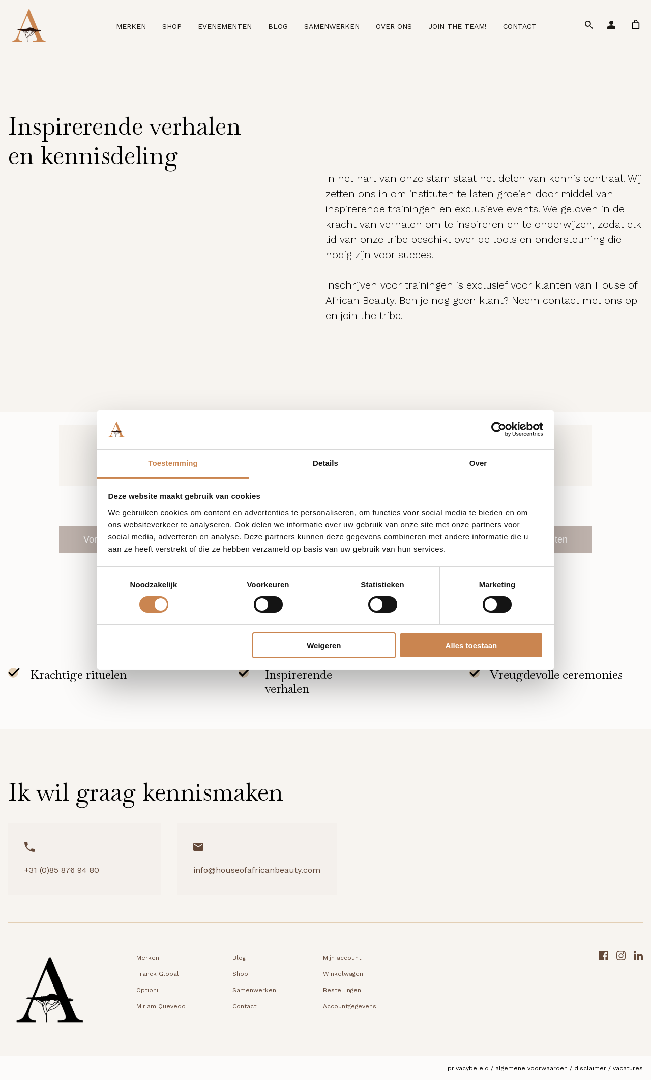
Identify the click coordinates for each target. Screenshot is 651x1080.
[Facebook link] (603, 993)
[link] (636, 24)
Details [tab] (325, 463)
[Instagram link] (621, 993)
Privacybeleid (468, 1068)
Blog (278, 26)
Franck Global (157, 973)
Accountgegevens (349, 1006)
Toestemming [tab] (173, 463)
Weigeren (324, 645)
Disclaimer (590, 1068)
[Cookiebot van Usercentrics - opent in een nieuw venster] (498, 429)
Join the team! (457, 26)
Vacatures (628, 1068)
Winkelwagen (343, 973)
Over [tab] (478, 463)
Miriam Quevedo (161, 1006)
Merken (131, 26)
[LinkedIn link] (638, 993)
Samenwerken (332, 26)
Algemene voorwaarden (531, 1068)
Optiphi (147, 990)
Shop (172, 26)
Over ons (394, 26)
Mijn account (342, 957)
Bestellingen (342, 990)
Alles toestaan (471, 645)
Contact (520, 26)
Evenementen (225, 26)
